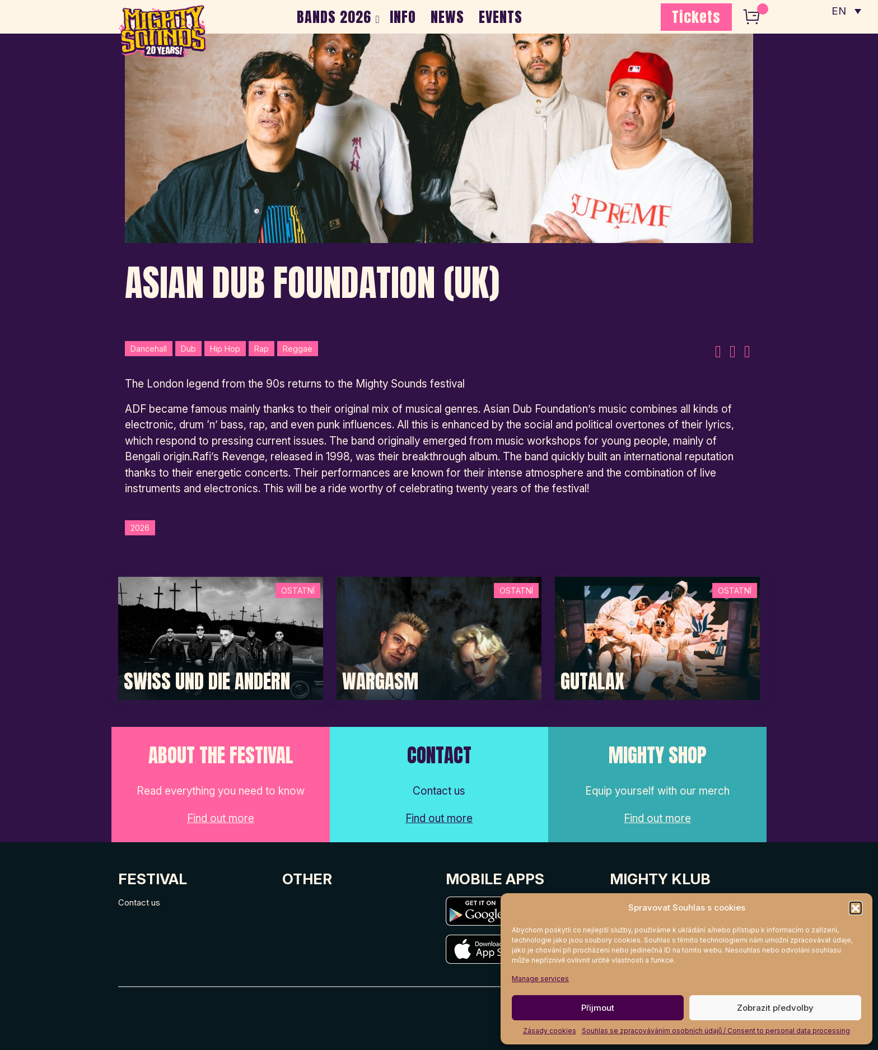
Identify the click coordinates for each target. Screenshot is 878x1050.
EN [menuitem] (839, 11)
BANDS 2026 (334, 17)
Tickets (696, 17)
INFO (403, 17)
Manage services (540, 978)
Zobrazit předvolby (775, 1007)
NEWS (447, 17)
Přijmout (597, 1007)
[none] (846, 11)
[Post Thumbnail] (220, 637)
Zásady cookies (549, 1030)
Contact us (139, 902)
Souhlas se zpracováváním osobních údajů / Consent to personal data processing (716, 1030)
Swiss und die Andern (207, 681)
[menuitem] (846, 11)
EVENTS (500, 17)
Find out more (220, 818)
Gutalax (592, 681)
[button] (855, 907)
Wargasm (380, 681)
